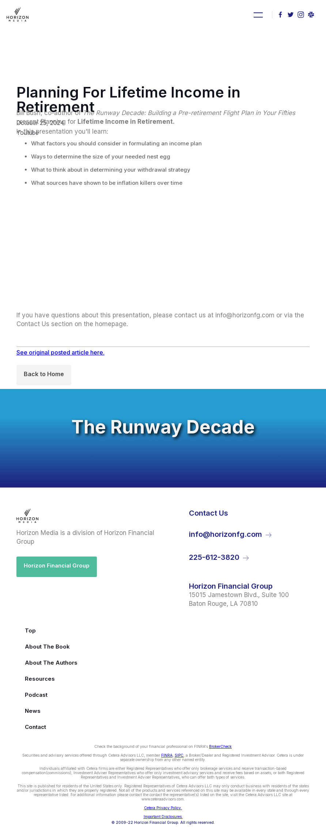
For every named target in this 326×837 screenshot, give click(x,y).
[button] (257, 14)
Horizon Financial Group (57, 565)
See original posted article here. (60, 352)
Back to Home (44, 374)
